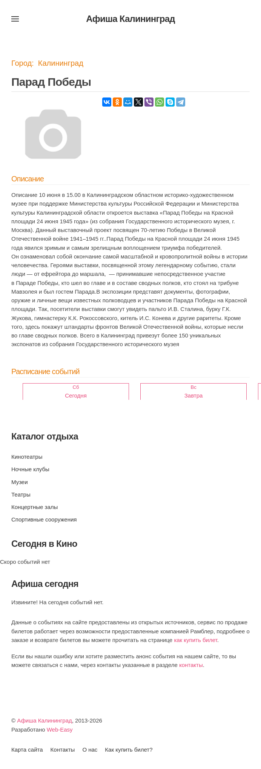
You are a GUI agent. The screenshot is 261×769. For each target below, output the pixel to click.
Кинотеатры (26, 456)
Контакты (63, 749)
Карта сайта (27, 749)
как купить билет (195, 640)
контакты (191, 665)
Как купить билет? (128, 749)
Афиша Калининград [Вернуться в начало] (130, 19)
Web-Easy (60, 729)
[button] (15, 19)
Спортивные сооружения (44, 519)
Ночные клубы (30, 469)
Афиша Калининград (44, 720)
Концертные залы (34, 507)
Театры (21, 494)
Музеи (19, 482)
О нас (89, 749)
